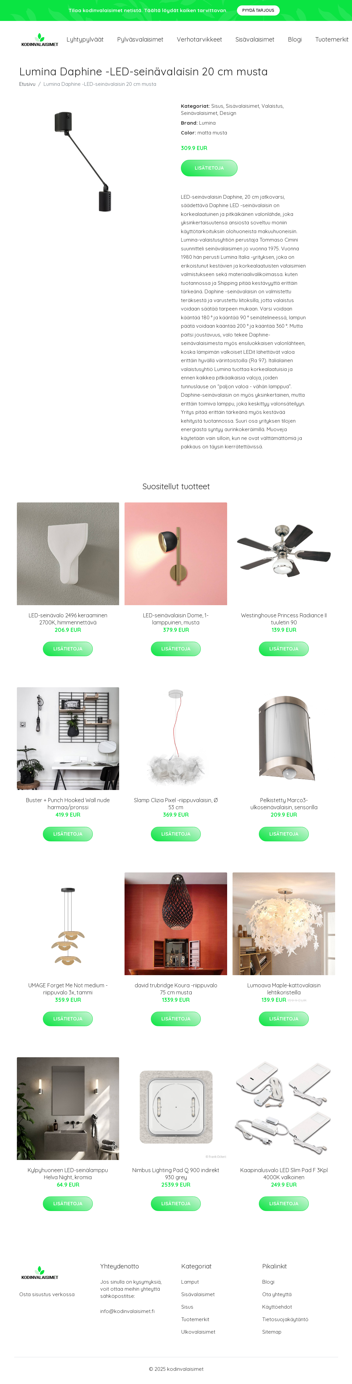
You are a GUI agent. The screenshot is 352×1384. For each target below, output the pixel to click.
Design (228, 116)
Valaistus (272, 109)
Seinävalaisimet (199, 116)
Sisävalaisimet (255, 41)
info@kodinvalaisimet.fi (127, 1314)
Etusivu (27, 87)
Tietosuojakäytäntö (285, 1322)
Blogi (295, 41)
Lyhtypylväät (85, 41)
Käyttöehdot (277, 1310)
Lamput (190, 1285)
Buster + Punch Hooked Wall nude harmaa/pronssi (68, 807)
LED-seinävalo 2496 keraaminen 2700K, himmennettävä (68, 622)
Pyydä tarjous (258, 10)
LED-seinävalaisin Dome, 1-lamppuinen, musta (176, 622)
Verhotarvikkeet (199, 41)
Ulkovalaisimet (198, 1335)
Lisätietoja (209, 171)
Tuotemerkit (195, 1322)
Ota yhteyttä (277, 1297)
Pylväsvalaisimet (140, 41)
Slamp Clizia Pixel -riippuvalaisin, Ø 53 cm (176, 807)
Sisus (217, 109)
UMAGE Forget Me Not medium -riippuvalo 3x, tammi (68, 992)
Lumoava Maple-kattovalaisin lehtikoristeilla (284, 992)
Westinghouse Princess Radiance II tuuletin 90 (284, 622)
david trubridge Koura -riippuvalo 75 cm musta (176, 992)
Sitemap (271, 1335)
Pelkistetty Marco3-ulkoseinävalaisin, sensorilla (284, 807)
